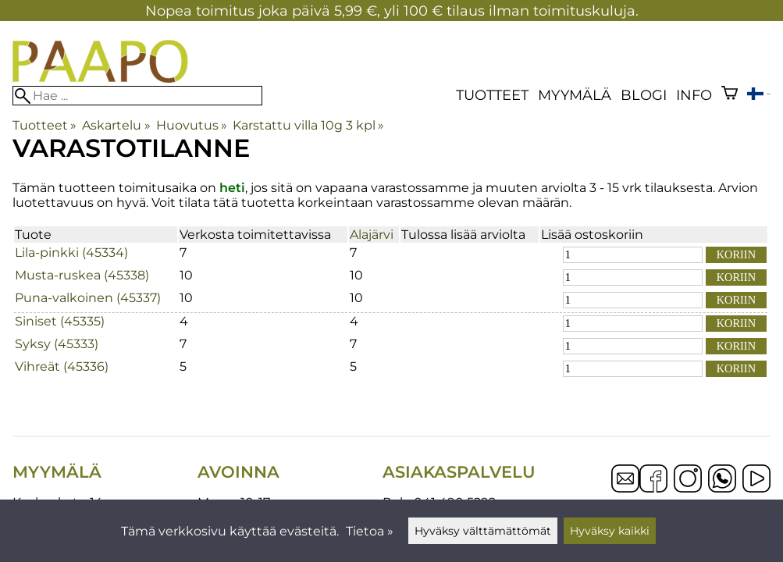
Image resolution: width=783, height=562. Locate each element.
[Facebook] (653, 480)
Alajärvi (371, 234)
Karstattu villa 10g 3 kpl (308, 125)
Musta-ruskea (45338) (82, 275)
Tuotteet (492, 95)
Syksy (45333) (56, 343)
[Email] (625, 488)
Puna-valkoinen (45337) (88, 297)
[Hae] (137, 95)
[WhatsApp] (722, 480)
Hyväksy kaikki (610, 531)
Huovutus (191, 125)
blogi (644, 95)
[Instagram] (688, 480)
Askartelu (116, 125)
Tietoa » (369, 531)
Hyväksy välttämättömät (483, 531)
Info (694, 95)
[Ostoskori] (729, 95)
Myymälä (574, 95)
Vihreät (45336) (62, 366)
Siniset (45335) (60, 321)
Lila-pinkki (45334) (71, 252)
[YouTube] (756, 480)
